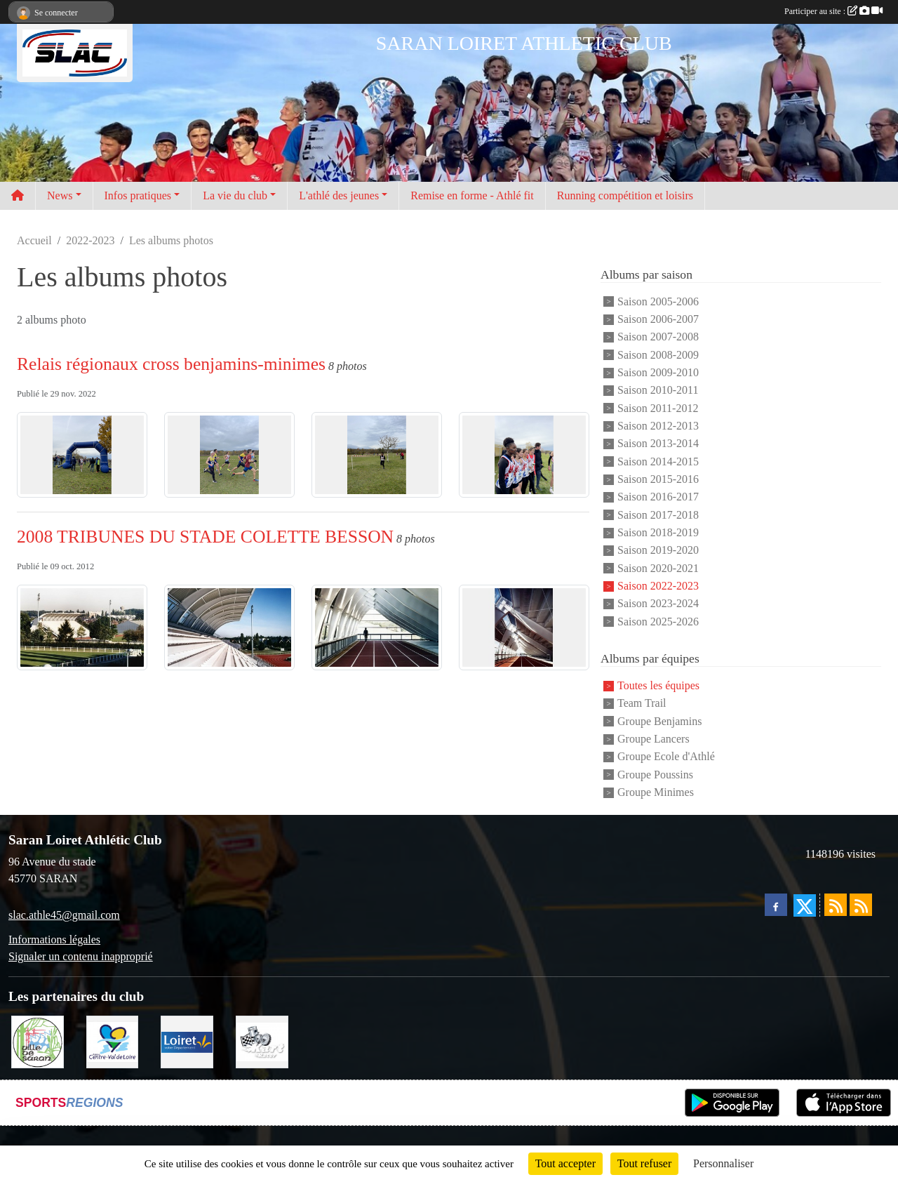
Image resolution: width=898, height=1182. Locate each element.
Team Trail (641, 704)
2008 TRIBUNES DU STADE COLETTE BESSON (205, 536)
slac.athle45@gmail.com (64, 915)
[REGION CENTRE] (112, 1041)
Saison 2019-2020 (658, 551)
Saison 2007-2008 (658, 337)
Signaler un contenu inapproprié (80, 956)
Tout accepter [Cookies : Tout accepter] (565, 1163)
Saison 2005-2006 (658, 301)
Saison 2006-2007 (658, 319)
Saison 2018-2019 (658, 532)
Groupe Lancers (653, 739)
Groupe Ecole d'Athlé (666, 757)
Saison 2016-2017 (658, 497)
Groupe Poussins (655, 775)
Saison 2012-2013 (658, 426)
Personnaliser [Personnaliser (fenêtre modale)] (723, 1163)
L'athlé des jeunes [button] (339, 195)
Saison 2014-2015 (658, 461)
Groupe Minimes (655, 792)
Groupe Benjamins (659, 721)
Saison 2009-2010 (658, 372)
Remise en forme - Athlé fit (472, 195)
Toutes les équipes (658, 685)
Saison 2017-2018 (658, 515)
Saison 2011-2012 (657, 408)
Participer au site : (833, 11)
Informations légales (54, 939)
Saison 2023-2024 (658, 604)
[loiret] (187, 1041)
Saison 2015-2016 (658, 479)
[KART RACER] (262, 1041)
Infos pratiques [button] (138, 195)
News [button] (59, 195)
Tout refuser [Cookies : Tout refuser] (644, 1163)
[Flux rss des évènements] (861, 905)
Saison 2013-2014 (658, 444)
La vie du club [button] (235, 195)
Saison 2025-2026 (658, 621)
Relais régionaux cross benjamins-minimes (171, 364)
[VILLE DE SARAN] (37, 1041)
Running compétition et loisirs (625, 195)
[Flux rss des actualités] (835, 905)
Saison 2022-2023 (658, 586)
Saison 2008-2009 (658, 355)
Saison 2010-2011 (657, 391)
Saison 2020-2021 (658, 568)
